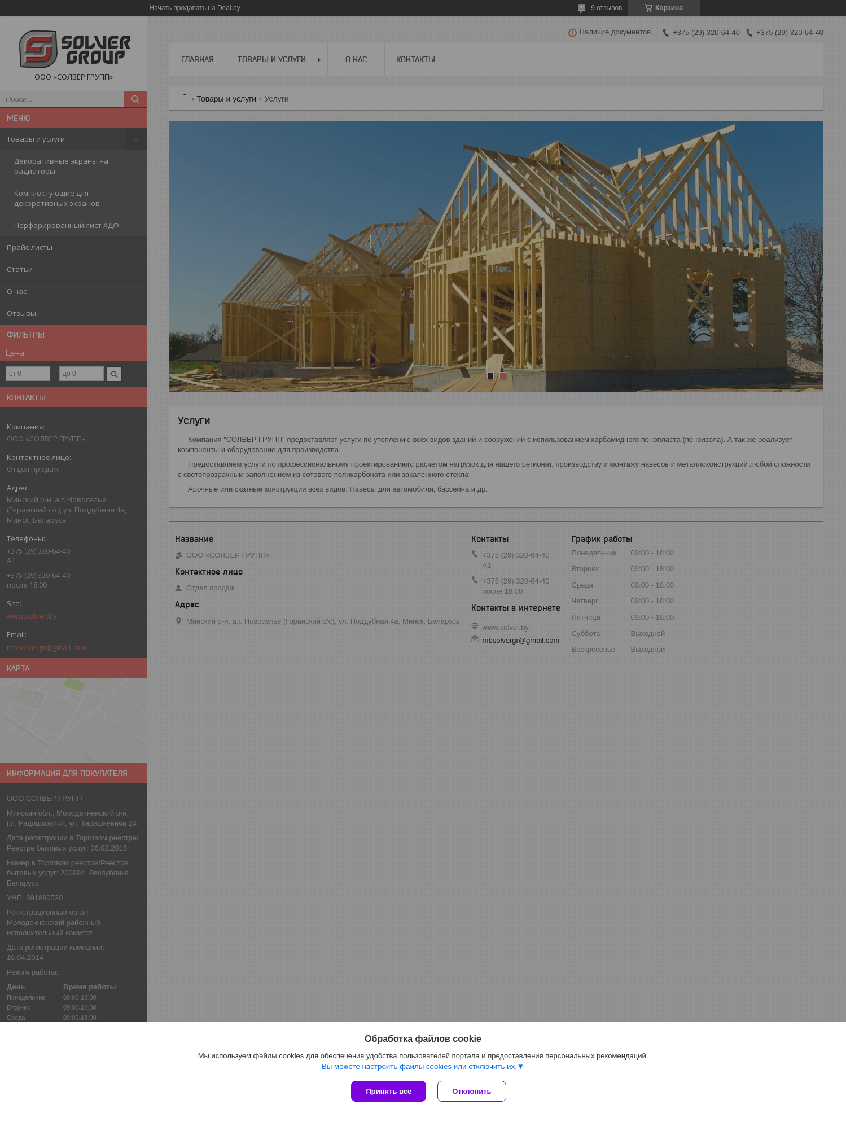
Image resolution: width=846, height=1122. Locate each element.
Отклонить (471, 1091)
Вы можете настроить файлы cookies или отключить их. (419, 1066)
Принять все (388, 1091)
